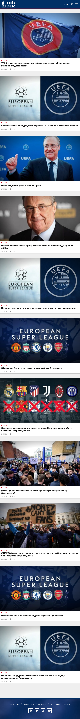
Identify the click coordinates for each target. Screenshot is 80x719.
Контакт (42, 704)
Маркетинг (29, 704)
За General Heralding (60, 704)
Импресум (15, 704)
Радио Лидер (8, 4)
